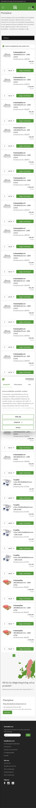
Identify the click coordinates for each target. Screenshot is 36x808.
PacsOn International (19, 1)
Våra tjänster (7, 747)
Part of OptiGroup (9, 775)
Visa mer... (7, 712)
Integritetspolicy (9, 772)
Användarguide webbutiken (12, 744)
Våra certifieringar (9, 769)
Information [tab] (18, 384)
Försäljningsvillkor (9, 752)
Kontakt (6, 755)
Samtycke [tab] (6, 384)
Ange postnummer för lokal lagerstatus (15, 46)
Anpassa (18, 422)
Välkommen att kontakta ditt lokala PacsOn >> (18, 689)
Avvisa (18, 427)
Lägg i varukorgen (25, 70)
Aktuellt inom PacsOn (10, 766)
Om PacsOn (7, 763)
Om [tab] (29, 384)
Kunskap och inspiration (11, 749)
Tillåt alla (18, 417)
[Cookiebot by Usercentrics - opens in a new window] (25, 379)
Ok (28, 735)
